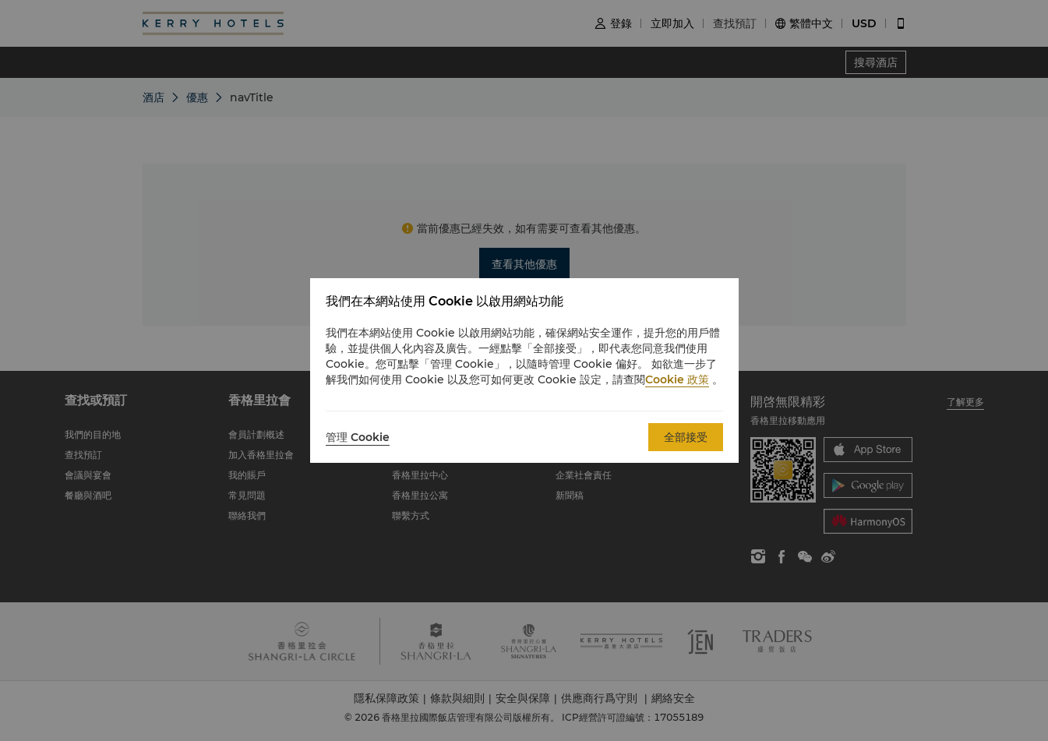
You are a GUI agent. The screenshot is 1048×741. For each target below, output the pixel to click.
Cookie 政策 (677, 379)
